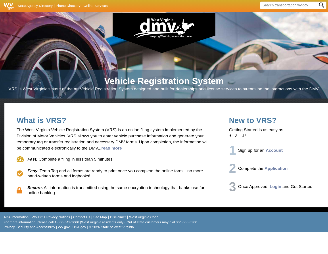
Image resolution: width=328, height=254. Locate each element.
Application (276, 191)
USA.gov (79, 250)
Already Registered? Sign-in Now (288, 22)
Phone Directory (68, 6)
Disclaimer (118, 240)
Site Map (100, 240)
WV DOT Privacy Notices (51, 240)
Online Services (96, 6)
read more (111, 171)
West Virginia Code (144, 240)
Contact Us (81, 240)
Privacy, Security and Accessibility (29, 250)
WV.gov (64, 250)
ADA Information (16, 240)
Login (275, 209)
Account (274, 173)
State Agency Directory (35, 6)
